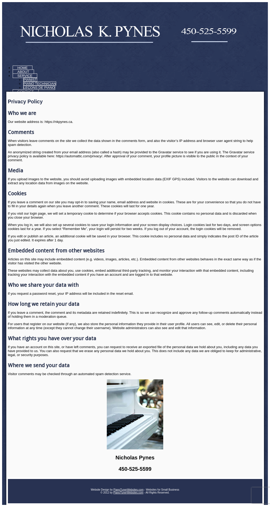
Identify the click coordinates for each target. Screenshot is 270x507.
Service (24, 76)
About (23, 72)
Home (22, 68)
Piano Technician (39, 84)
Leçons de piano (39, 88)
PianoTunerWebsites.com (128, 489)
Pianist (30, 80)
